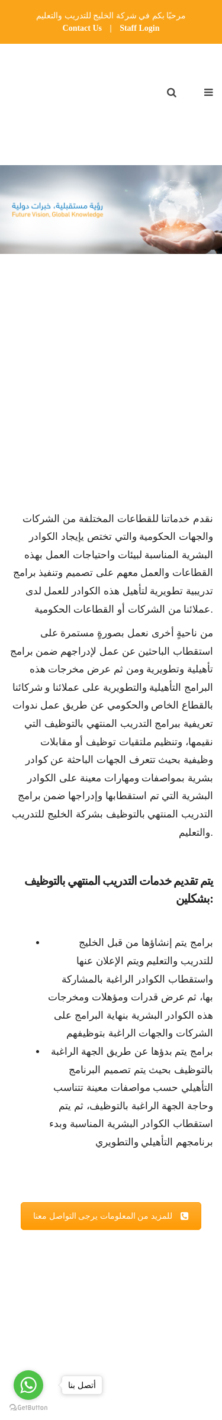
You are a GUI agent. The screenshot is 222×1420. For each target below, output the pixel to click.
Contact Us (82, 28)
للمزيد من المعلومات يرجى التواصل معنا (111, 1216)
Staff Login (139, 28)
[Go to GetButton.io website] (28, 1408)
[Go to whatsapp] (28, 1385)
